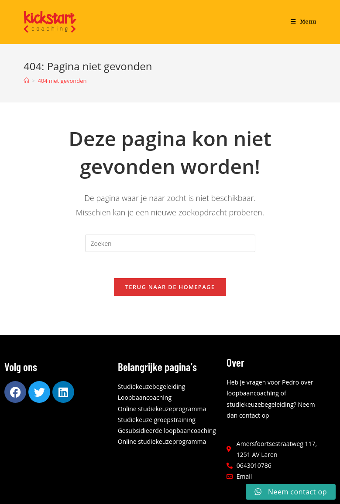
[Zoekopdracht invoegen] (170, 243)
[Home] (26, 81)
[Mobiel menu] (303, 22)
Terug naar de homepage (170, 287)
